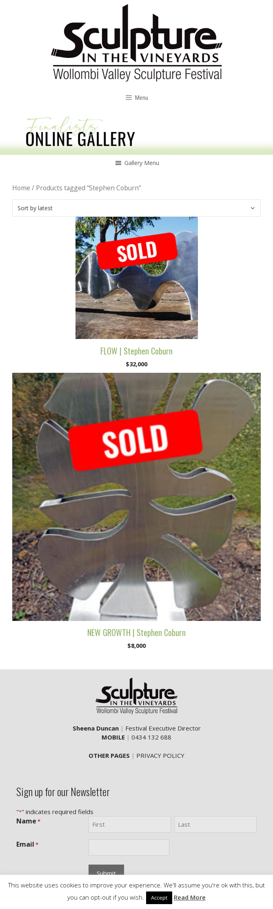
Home (21, 187)
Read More (190, 897)
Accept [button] (159, 897)
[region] (136, 132)
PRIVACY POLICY (160, 755)
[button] (141, 163)
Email (27, 844)
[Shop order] (136, 208)
